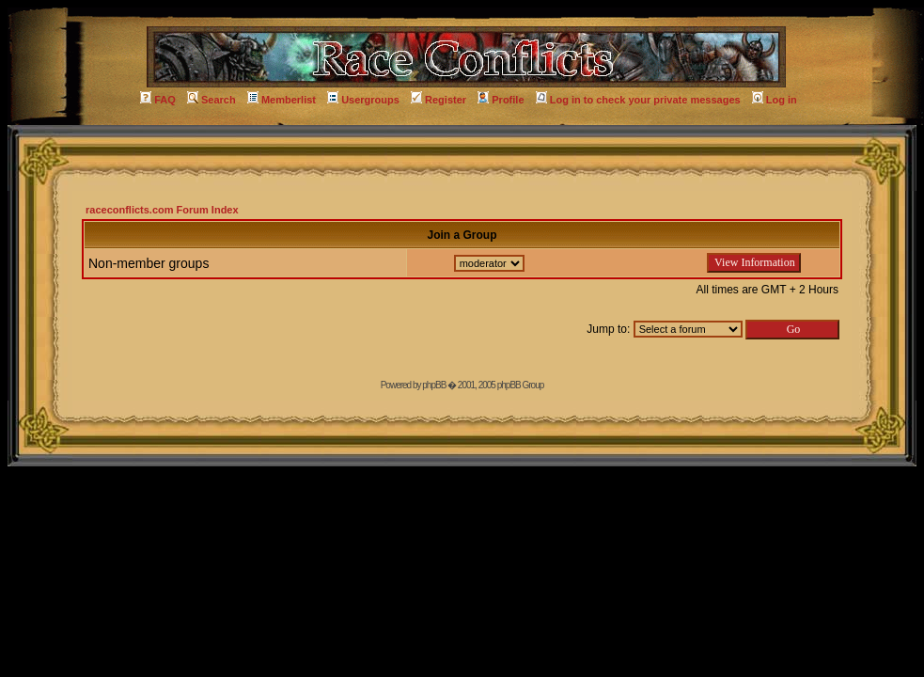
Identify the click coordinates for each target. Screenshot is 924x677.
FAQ (158, 99)
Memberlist (281, 99)
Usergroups (363, 99)
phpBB (434, 385)
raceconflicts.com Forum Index (162, 209)
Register (438, 99)
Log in (774, 99)
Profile (501, 99)
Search (211, 99)
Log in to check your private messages (638, 99)
